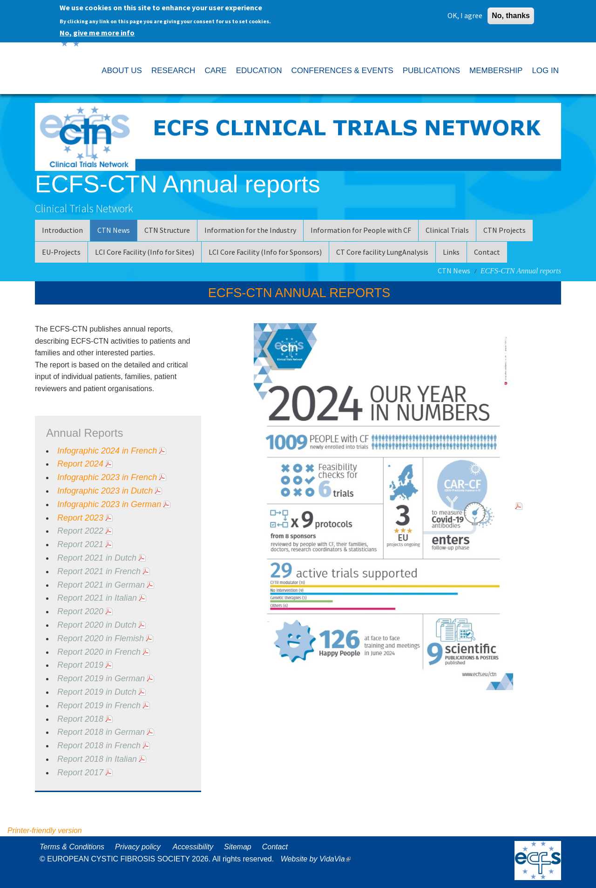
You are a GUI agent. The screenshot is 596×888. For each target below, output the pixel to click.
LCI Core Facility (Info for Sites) (144, 252)
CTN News (113, 230)
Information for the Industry (250, 230)
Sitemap (237, 847)
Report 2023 (80, 517)
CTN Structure (167, 230)
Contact (487, 252)
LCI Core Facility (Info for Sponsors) (265, 252)
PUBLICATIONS (431, 70)
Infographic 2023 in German (109, 504)
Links (451, 252)
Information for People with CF (361, 230)
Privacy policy (138, 847)
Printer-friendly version (44, 830)
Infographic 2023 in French (107, 477)
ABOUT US (122, 70)
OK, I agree (464, 13)
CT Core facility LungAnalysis (382, 252)
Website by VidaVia (318, 859)
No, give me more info (97, 30)
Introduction (62, 230)
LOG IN (545, 70)
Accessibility (193, 847)
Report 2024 (80, 463)
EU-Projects (61, 252)
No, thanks (511, 13)
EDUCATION (259, 70)
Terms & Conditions (72, 847)
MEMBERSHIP (495, 70)
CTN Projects (504, 230)
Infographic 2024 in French (107, 450)
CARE (215, 70)
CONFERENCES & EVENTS (342, 70)
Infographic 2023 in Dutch (105, 490)
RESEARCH (173, 70)
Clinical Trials (447, 230)
